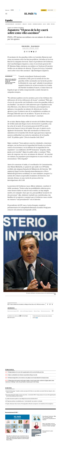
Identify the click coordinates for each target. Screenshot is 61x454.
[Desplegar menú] (6, 14)
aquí (37, 317)
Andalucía (25, 24)
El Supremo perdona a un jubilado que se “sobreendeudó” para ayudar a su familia (24, 401)
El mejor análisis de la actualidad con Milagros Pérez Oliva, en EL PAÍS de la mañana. (27, 304)
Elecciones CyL (18, 24)
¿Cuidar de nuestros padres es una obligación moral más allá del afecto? (22, 398)
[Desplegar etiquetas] (53, 311)
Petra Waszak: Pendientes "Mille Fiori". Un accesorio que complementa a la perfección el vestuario (49, 418)
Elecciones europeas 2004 (13, 311)
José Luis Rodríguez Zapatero (26, 311)
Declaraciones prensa (45, 311)
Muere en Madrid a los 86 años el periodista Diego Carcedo (22, 375)
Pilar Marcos (35, 46)
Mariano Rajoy (37, 311)
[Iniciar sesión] (51, 10)
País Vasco (53, 24)
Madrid (48, 24)
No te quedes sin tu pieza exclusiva (47, 431)
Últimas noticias (9, 369)
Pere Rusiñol (26, 46)
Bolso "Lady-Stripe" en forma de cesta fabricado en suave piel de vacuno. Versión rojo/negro (49, 424)
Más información (11, 317)
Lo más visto (8, 387)
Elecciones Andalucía (9, 24)
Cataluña (29, 24)
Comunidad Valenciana (37, 24)
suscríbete (43, 10)
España (8, 20)
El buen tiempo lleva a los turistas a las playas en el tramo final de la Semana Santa (28, 377)
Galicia (44, 24)
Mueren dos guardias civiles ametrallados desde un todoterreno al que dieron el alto (10, 81)
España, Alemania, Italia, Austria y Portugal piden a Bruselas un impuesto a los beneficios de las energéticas (29, 403)
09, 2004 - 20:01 (33, 48)
